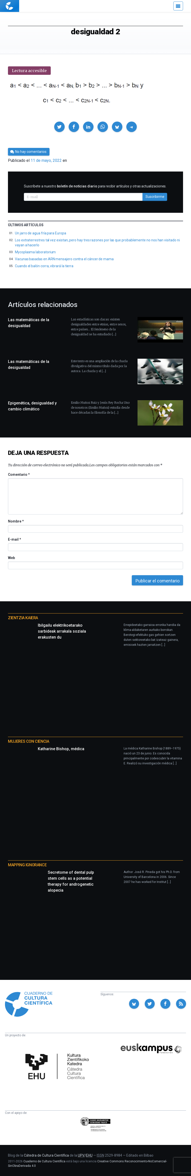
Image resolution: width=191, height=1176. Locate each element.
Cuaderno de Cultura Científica (44, 1161)
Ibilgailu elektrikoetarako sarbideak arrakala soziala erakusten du (62, 631)
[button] (59, 127)
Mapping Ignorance (27, 865)
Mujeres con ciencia (28, 741)
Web (11, 558)
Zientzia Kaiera (23, 617)
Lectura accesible (29, 70)
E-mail (14, 539)
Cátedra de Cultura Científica (46, 1155)
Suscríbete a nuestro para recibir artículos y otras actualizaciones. (95, 186)
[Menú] (178, 5)
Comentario (19, 475)
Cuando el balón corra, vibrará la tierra (44, 266)
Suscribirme (154, 197)
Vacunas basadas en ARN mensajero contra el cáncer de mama (64, 259)
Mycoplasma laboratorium (35, 252)
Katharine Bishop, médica (61, 748)
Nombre (15, 521)
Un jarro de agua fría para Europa (40, 233)
